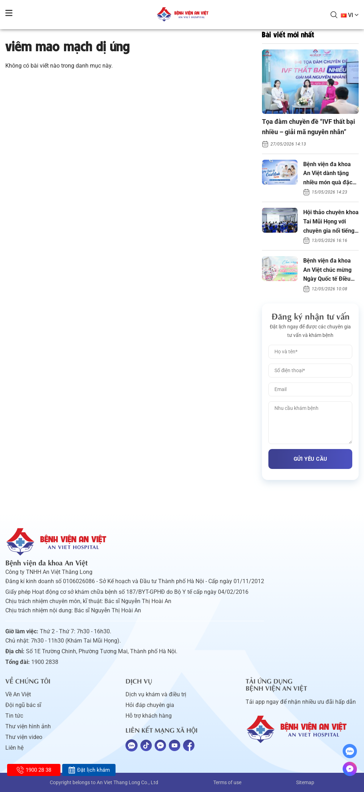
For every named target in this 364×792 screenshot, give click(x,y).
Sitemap (305, 782)
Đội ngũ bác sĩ (23, 705)
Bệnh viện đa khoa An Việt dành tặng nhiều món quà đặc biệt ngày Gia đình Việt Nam (327, 174)
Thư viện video (23, 737)
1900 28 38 (34, 769)
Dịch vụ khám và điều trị (155, 694)
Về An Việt (18, 694)
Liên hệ (14, 747)
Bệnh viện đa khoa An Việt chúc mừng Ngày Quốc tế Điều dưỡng (327, 270)
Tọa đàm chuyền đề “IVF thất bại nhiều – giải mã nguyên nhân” (308, 127)
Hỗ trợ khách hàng (148, 715)
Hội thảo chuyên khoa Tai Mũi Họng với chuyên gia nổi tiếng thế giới (331, 222)
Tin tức (14, 715)
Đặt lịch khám (89, 769)
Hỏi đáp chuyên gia (149, 705)
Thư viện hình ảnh (28, 726)
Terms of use (227, 782)
